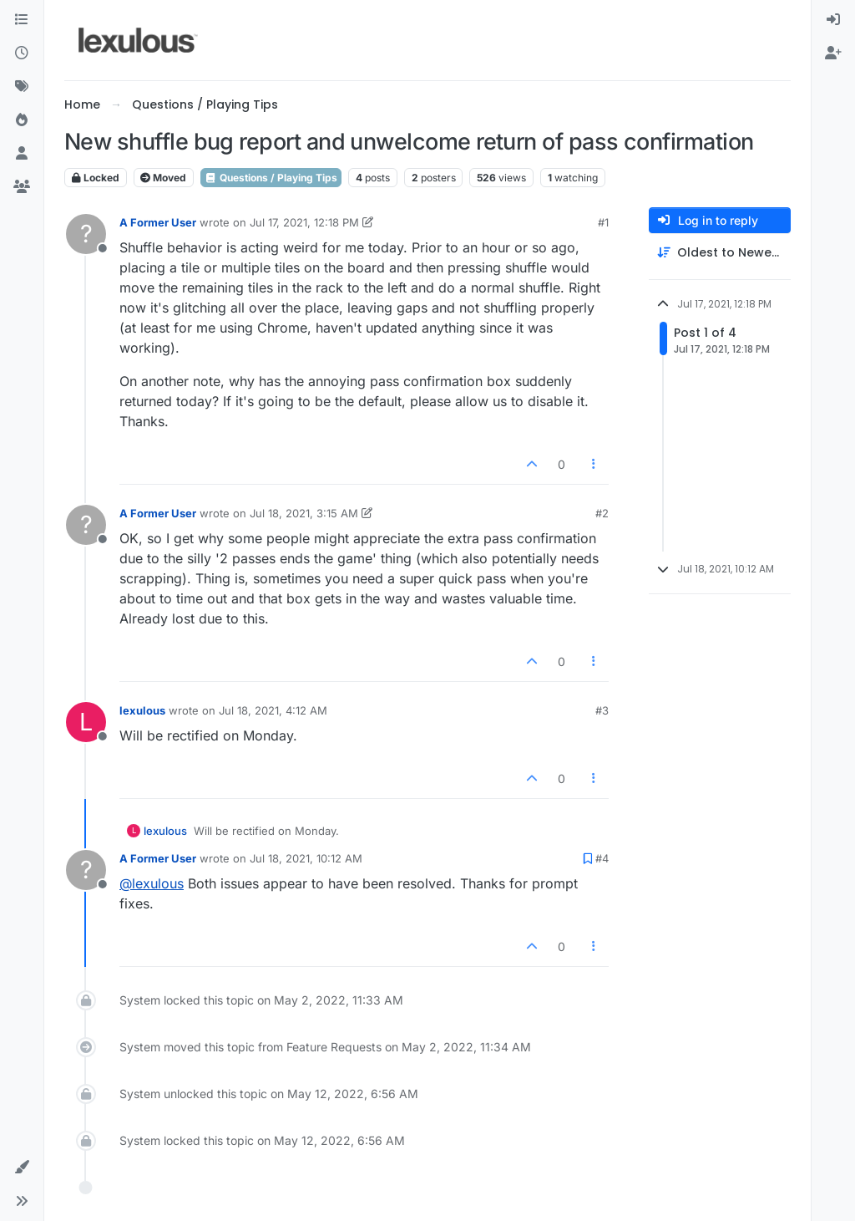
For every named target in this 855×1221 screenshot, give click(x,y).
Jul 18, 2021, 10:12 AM (306, 858)
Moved (163, 177)
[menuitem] (833, 20)
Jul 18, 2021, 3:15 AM (304, 513)
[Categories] (22, 20)
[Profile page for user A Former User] (86, 234)
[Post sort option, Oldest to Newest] (720, 253)
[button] (22, 1167)
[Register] (833, 53)
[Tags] (22, 87)
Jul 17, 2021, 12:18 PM (304, 222)
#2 (602, 513)
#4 (602, 858)
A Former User (157, 222)
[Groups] (22, 187)
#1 (603, 222)
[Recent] (22, 53)
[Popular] (22, 120)
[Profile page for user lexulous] (86, 722)
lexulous (142, 710)
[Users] (22, 153)
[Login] (833, 20)
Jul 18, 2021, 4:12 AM (273, 710)
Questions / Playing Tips (271, 177)
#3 (602, 710)
